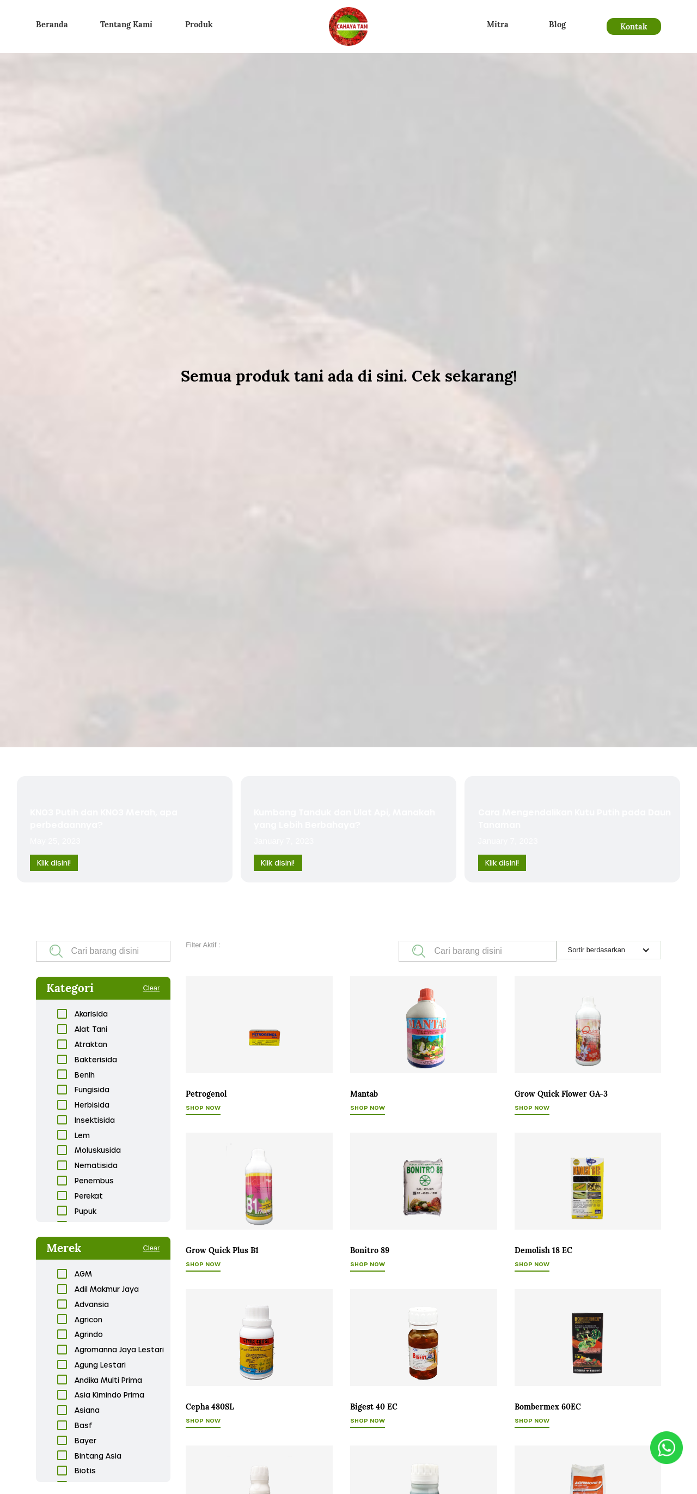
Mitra (498, 24)
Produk (199, 24)
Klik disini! (54, 862)
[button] (609, 950)
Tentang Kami (126, 24)
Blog (557, 24)
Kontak (633, 26)
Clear (151, 988)
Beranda (52, 24)
